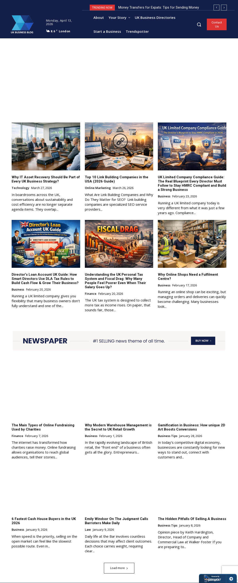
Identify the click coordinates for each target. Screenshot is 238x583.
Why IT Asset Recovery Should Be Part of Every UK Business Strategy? (46, 179)
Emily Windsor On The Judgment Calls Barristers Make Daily (116, 521)
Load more (119, 568)
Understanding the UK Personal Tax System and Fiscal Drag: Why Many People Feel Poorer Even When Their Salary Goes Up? (115, 280)
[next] (224, 7)
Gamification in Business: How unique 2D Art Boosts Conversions (191, 427)
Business (164, 197)
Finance (90, 294)
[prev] (216, 7)
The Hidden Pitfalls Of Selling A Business (192, 519)
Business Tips (167, 436)
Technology (20, 188)
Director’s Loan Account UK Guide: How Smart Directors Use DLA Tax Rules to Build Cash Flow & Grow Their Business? (45, 278)
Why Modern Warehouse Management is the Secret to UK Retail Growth (118, 427)
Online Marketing (98, 188)
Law (88, 530)
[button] (199, 24)
